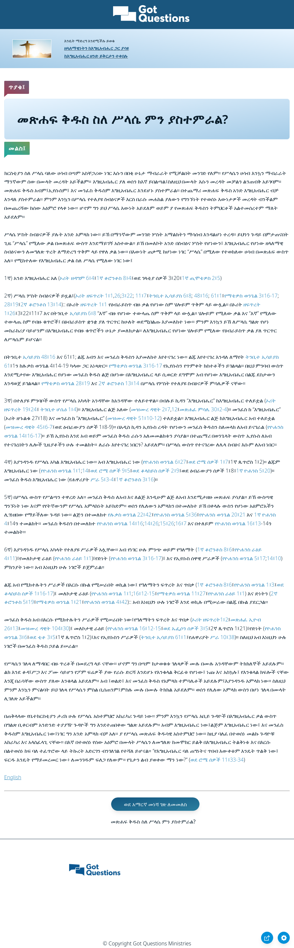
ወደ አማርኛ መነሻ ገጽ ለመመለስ (155, 804)
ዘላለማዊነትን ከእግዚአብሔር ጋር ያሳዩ (96, 48)
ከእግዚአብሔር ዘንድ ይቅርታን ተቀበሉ (96, 56)
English (12, 777)
